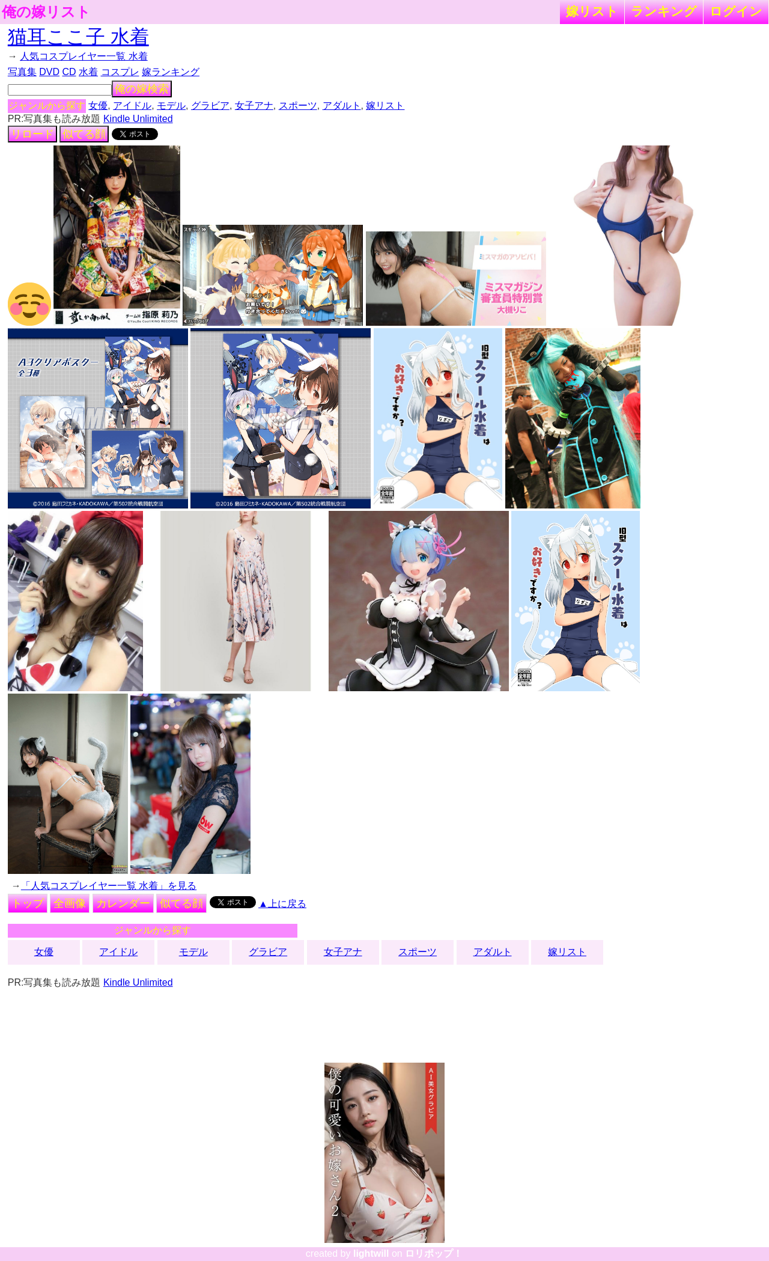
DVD (49, 72)
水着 (88, 72)
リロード (32, 134)
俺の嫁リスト (46, 12)
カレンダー (123, 903)
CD (69, 72)
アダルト (342, 105)
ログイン (736, 11)
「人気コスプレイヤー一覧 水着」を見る (108, 886)
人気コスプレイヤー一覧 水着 (83, 56)
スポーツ (298, 105)
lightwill (371, 1253)
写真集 (22, 72)
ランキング (664, 11)
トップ (27, 903)
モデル (171, 105)
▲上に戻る (282, 904)
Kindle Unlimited (138, 119)
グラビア (210, 105)
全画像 (69, 903)
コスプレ (120, 72)
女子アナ (254, 105)
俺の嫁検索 (142, 89)
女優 (98, 105)
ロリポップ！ (434, 1253)
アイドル (132, 105)
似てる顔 (84, 134)
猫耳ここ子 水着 (78, 36)
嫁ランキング (170, 72)
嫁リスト (592, 11)
